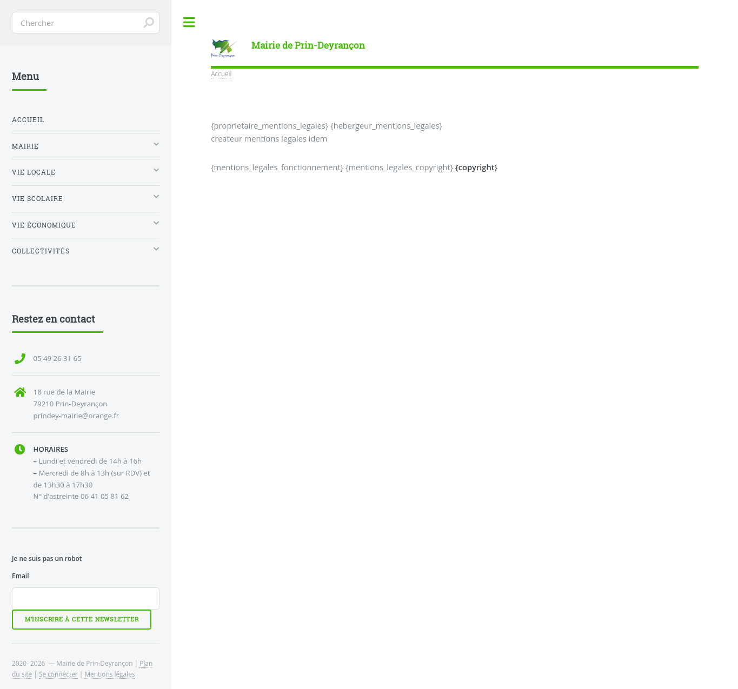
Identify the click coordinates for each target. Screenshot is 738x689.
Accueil (221, 73)
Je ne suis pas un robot (47, 558)
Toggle (189, 22)
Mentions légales (109, 674)
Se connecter (58, 674)
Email (20, 575)
